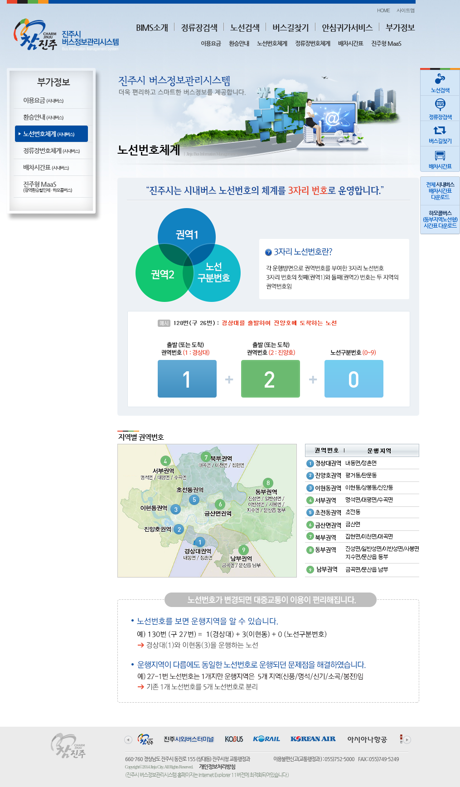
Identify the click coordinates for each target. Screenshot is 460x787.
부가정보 (400, 27)
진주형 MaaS (386, 43)
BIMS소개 (152, 27)
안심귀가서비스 (347, 27)
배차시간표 (350, 43)
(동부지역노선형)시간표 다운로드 (440, 219)
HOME (383, 10)
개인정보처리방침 (217, 766)
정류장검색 (199, 27)
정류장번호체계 (312, 43)
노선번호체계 (272, 43)
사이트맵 (406, 10)
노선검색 (244, 27)
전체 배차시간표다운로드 (440, 190)
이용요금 (211, 43)
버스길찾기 (290, 27)
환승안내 (239, 43)
